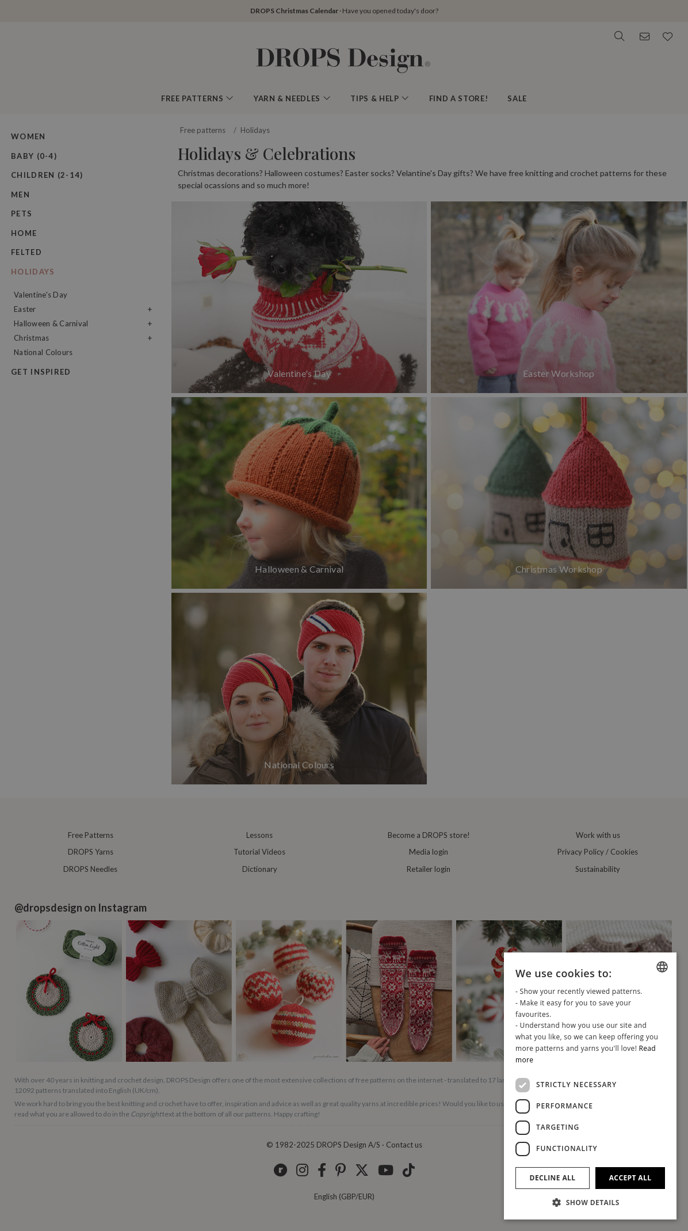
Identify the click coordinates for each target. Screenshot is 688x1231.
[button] (590, 1202)
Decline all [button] (553, 1178)
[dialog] (590, 1085)
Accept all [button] (630, 1178)
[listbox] (662, 967)
